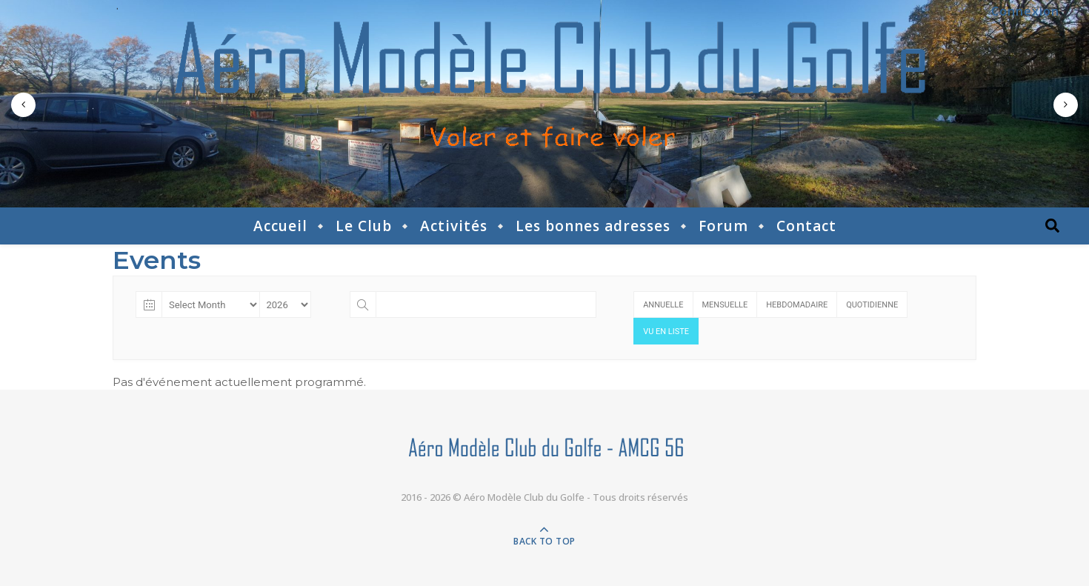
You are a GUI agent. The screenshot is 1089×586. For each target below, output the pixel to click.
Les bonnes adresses (593, 226)
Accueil (280, 226)
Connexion (1025, 11)
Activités (453, 226)
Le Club (364, 226)
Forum (723, 226)
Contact (806, 226)
